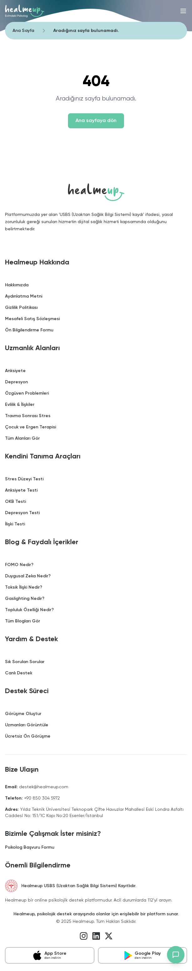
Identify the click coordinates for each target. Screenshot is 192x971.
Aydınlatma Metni (23, 296)
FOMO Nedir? (19, 565)
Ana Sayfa (23, 30)
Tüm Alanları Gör (22, 438)
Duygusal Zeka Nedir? (28, 576)
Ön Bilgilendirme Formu (29, 330)
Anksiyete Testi (21, 490)
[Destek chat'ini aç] (175, 954)
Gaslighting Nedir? (24, 598)
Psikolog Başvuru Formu (29, 847)
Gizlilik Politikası (21, 307)
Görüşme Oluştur (23, 714)
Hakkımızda (17, 285)
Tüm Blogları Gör (22, 621)
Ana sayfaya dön (96, 120)
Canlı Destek (18, 673)
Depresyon (16, 382)
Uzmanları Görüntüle (26, 725)
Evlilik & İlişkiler (19, 404)
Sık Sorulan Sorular (24, 662)
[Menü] (183, 11)
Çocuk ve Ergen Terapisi (30, 427)
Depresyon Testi (22, 513)
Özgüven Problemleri (27, 393)
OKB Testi (15, 501)
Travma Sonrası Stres (27, 416)
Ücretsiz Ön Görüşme (27, 736)
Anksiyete (15, 371)
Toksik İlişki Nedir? (23, 587)
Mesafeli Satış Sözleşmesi (32, 319)
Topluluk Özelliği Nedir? (29, 610)
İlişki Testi (15, 524)
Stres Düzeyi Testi (24, 479)
